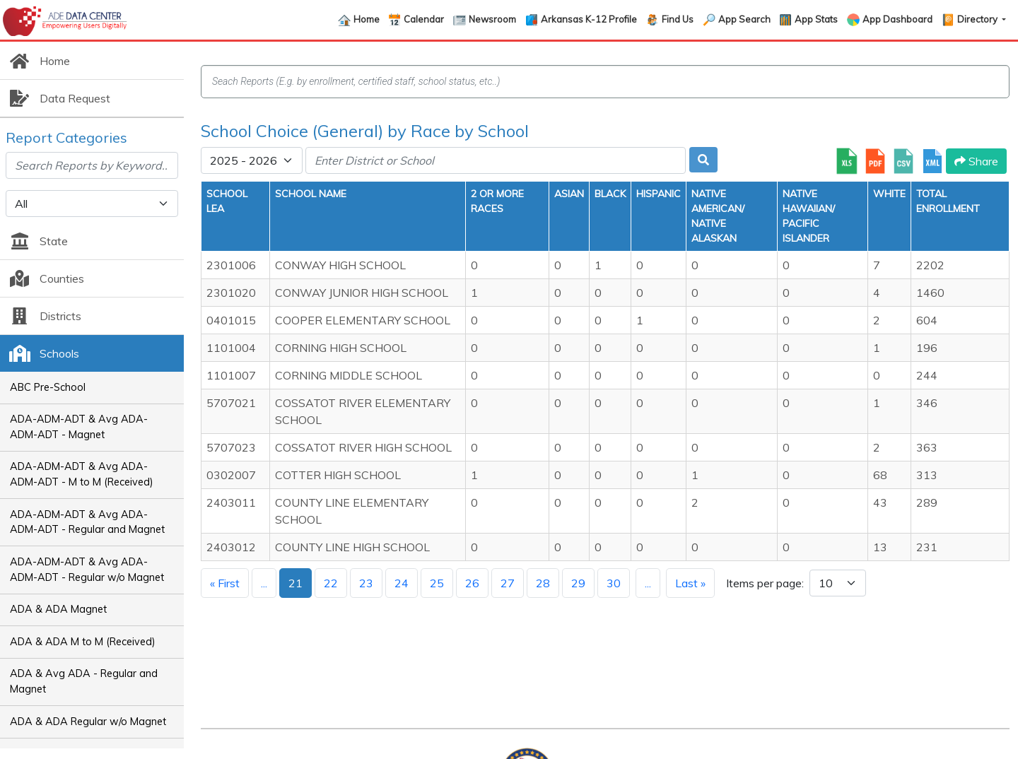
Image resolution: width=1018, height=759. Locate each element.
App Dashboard (897, 19)
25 (437, 583)
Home (366, 19)
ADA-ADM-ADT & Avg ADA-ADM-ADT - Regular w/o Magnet (87, 569)
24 (401, 583)
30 (614, 583)
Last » (690, 583)
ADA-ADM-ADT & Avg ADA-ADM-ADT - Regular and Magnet (87, 522)
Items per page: (765, 583)
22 (331, 583)
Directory (978, 19)
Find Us (678, 19)
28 (543, 583)
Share (976, 161)
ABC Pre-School (48, 387)
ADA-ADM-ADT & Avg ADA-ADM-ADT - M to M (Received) (81, 474)
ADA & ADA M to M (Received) (83, 641)
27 (508, 583)
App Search (744, 19)
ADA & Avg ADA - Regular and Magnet (84, 681)
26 (472, 583)
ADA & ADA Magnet (58, 609)
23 (366, 583)
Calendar (424, 19)
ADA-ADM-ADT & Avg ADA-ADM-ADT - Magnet (79, 427)
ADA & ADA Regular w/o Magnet (88, 721)
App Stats (816, 19)
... (264, 583)
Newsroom (492, 19)
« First (225, 583)
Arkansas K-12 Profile (589, 19)
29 (578, 583)
